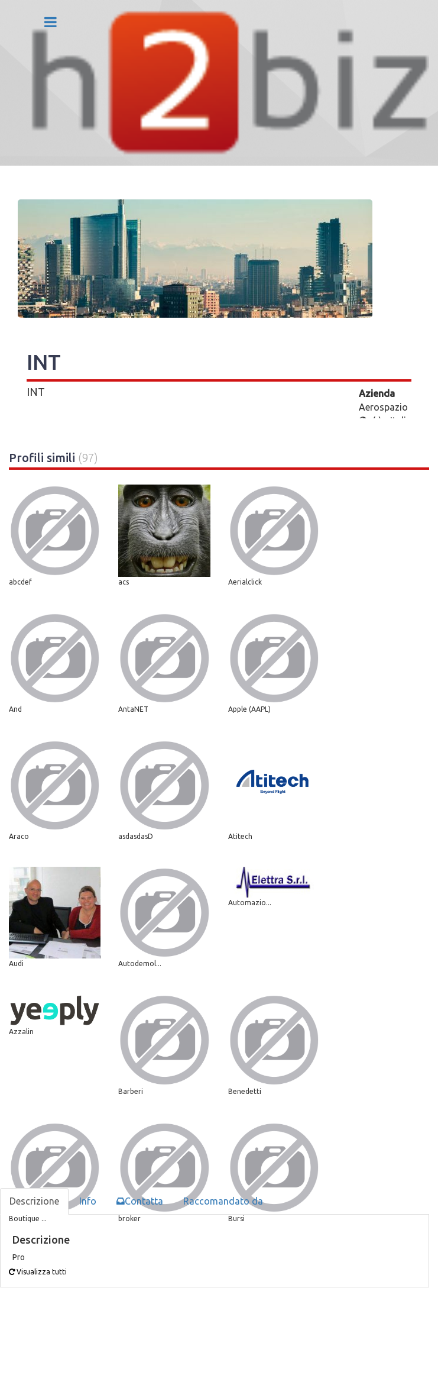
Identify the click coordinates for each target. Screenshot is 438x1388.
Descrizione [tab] (34, 1201)
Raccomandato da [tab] (223, 1201)
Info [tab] (87, 1201)
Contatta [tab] (139, 1201)
